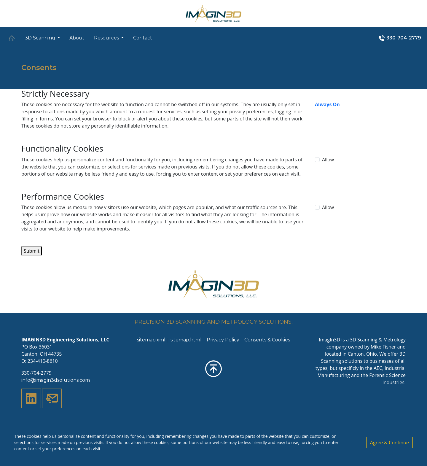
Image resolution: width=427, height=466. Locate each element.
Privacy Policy (223, 340)
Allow (328, 159)
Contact (142, 38)
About (77, 38)
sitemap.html (186, 340)
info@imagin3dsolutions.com (55, 380)
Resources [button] (107, 38)
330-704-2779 (399, 38)
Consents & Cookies (267, 340)
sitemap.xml (151, 340)
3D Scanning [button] (40, 38)
